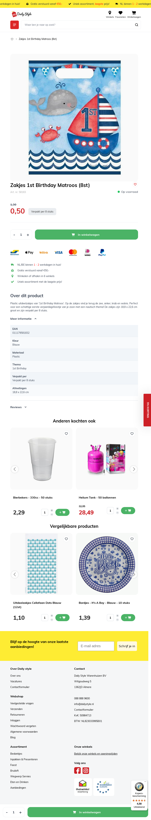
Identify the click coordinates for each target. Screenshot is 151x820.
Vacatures (16, 681)
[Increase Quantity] (28, 235)
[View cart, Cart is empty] (134, 14)
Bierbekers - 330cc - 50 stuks (33, 497)
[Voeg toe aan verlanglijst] (135, 184)
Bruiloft (14, 770)
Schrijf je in (127, 646)
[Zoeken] (136, 25)
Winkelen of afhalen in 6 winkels (35, 276)
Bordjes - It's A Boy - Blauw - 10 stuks (104, 602)
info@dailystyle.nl (84, 704)
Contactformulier (19, 687)
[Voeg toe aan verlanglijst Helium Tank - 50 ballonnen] (132, 433)
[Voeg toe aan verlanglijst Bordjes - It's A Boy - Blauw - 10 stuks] (132, 539)
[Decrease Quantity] (14, 235)
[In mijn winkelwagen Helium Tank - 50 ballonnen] (128, 510)
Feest (13, 765)
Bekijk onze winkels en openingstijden (95, 753)
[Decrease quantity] (51, 514)
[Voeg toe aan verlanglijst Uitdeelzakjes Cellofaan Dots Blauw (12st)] (66, 539)
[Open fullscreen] (74, 117)
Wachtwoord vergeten (23, 726)
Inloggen (15, 720)
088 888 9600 (82, 698)
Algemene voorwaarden (24, 731)
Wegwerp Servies (20, 776)
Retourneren (17, 714)
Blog (12, 737)
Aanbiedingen (18, 787)
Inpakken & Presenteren (24, 759)
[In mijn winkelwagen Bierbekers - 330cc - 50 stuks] (62, 512)
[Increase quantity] (51, 510)
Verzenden (16, 709)
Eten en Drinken (19, 782)
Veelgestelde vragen (22, 703)
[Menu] (145, 782)
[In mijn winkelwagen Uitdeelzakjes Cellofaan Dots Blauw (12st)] (62, 617)
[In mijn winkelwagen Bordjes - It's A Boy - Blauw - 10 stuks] (128, 617)
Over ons (15, 675)
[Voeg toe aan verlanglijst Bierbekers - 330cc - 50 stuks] (66, 433)
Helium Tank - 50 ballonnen (97, 497)
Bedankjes (16, 753)
